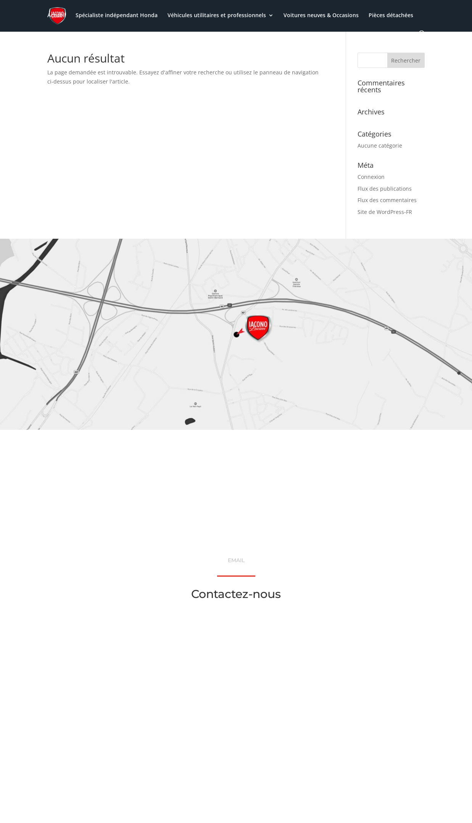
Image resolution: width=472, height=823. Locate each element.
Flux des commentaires (387, 200)
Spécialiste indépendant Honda (117, 16)
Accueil (56, 16)
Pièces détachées (391, 16)
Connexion (371, 176)
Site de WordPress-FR (385, 211)
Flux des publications (385, 188)
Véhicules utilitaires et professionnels (217, 16)
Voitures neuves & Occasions (321, 16)
